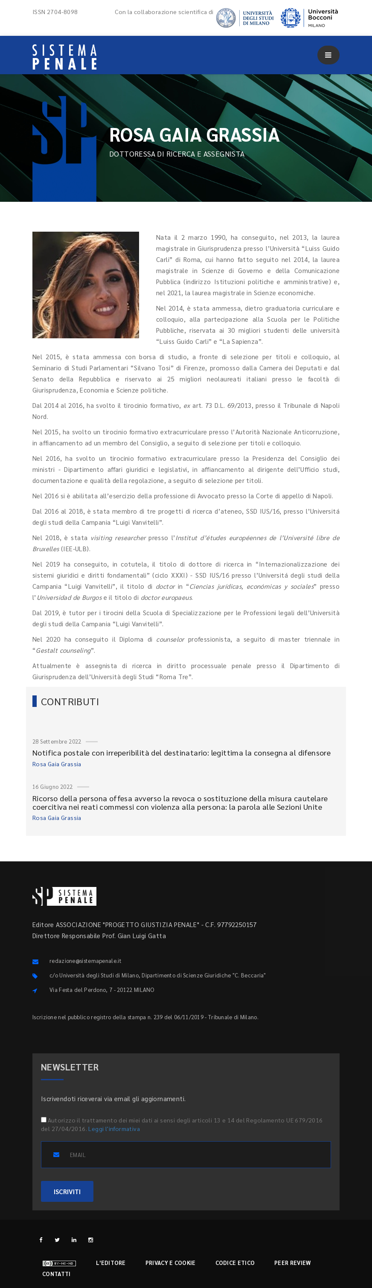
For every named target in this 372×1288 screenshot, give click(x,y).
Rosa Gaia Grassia (56, 764)
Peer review (292, 1262)
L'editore (111, 1262)
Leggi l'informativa (114, 1128)
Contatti (56, 1273)
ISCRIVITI (67, 1191)
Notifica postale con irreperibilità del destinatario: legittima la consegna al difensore (181, 752)
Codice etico (235, 1262)
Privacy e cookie (170, 1262)
